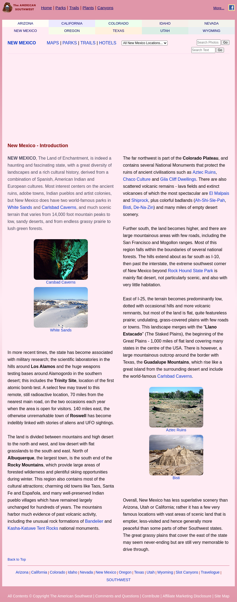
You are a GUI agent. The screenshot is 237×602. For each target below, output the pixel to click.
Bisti (127, 207)
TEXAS (118, 31)
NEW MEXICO (25, 31)
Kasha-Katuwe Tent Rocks (33, 528)
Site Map (221, 596)
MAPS (53, 43)
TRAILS (87, 43)
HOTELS (107, 43)
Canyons (105, 7)
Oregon (125, 572)
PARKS (69, 43)
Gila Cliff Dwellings (178, 179)
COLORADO (118, 23)
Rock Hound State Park (190, 270)
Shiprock (139, 200)
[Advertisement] (117, 99)
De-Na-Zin (143, 207)
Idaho (72, 572)
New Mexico (106, 572)
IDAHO (165, 23)
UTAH (164, 31)
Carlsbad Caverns (59, 207)
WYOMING (211, 31)
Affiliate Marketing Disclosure (187, 596)
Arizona (22, 572)
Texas (139, 572)
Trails (74, 7)
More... (218, 8)
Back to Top (17, 559)
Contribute (151, 596)
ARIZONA (25, 23)
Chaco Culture (137, 179)
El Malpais (219, 193)
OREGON (72, 31)
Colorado (57, 572)
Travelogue (210, 572)
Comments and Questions (117, 596)
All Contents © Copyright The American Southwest (50, 596)
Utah (151, 572)
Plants (88, 7)
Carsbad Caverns (61, 282)
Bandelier (94, 521)
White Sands (20, 207)
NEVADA (212, 23)
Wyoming (165, 572)
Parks (60, 7)
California (39, 572)
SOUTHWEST (118, 580)
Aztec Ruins (204, 172)
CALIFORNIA (71, 23)
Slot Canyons (187, 572)
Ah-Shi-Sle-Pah (210, 200)
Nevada (86, 572)
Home (46, 7)
